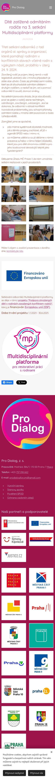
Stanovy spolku (15, 489)
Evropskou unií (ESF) (37, 307)
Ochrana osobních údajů (20, 497)
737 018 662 (22, 472)
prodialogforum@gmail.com (25, 477)
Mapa (50, 466)
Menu (50, 7)
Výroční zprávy (15, 485)
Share (7, 382)
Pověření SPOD (15, 493)
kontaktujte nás (15, 251)
